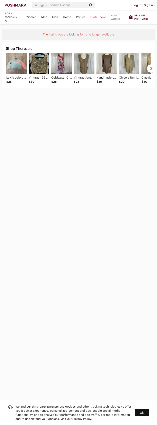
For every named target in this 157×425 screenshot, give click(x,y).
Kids (55, 17)
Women (31, 17)
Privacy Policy (81, 419)
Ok (142, 413)
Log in (137, 5)
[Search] (68, 5)
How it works (115, 17)
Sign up (149, 5)
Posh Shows (98, 17)
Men (44, 17)
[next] (151, 68)
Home (67, 17)
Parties (80, 17)
